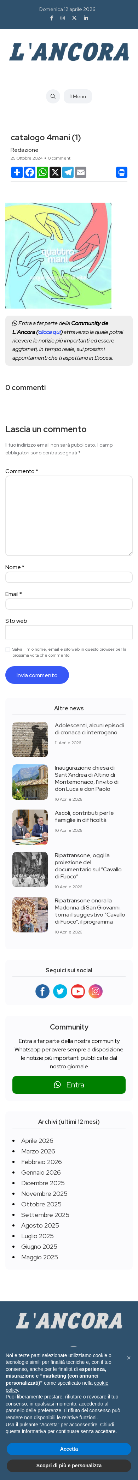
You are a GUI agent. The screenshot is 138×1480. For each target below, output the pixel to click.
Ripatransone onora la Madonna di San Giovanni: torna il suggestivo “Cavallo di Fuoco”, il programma (90, 911)
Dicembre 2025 (43, 1183)
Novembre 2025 (44, 1193)
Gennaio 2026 (41, 1172)
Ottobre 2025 (41, 1204)
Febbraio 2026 (41, 1162)
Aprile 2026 (37, 1140)
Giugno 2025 (39, 1246)
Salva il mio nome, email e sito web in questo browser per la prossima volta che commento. (69, 652)
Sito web (16, 621)
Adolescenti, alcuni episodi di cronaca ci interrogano (89, 729)
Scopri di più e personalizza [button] (69, 1465)
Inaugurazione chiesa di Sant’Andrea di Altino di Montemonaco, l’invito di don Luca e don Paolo (87, 778)
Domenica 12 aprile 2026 (67, 9)
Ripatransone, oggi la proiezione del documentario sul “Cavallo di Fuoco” (88, 866)
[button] (128, 1357)
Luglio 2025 (37, 1236)
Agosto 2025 (40, 1225)
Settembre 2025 (45, 1215)
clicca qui (49, 332)
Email (13, 594)
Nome (14, 567)
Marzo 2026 (38, 1151)
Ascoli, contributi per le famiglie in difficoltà (84, 816)
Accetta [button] (69, 1449)
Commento (21, 471)
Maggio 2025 (39, 1257)
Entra (69, 1085)
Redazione (25, 150)
